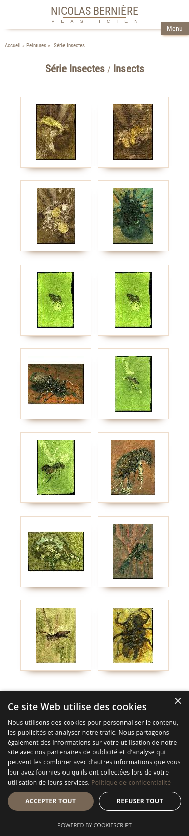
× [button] (177, 701)
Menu (175, 28)
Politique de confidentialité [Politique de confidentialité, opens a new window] (131, 782)
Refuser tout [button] (140, 801)
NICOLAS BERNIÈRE (94, 10)
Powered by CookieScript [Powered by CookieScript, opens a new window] (94, 825)
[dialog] (94, 763)
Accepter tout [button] (50, 801)
